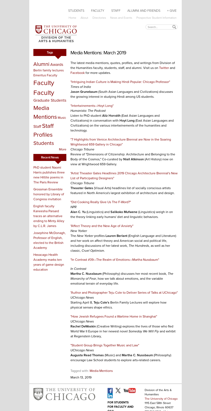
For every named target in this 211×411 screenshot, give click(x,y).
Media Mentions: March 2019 (98, 52)
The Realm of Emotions (113, 259)
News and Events (121, 18)
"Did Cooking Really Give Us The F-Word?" (100, 202)
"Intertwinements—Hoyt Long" (92, 105)
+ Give (172, 10)
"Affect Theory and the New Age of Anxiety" (101, 226)
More (62, 149)
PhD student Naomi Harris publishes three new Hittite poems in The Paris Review (49, 175)
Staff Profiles (43, 130)
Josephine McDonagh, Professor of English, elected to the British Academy (49, 240)
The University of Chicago (161, 399)
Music (62, 117)
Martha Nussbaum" (145, 259)
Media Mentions (45, 112)
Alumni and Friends (143, 10)
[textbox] (161, 26)
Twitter (164, 67)
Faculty (97, 10)
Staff (116, 10)
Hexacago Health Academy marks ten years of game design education (48, 262)
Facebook (77, 72)
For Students (118, 402)
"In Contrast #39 (82, 259)
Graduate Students (49, 100)
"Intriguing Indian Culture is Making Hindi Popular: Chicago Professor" (120, 81)
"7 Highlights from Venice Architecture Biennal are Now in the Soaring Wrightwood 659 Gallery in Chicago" (120, 142)
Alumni (41, 64)
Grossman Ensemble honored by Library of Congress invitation (48, 194)
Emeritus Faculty (45, 75)
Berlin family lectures (48, 70)
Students (76, 10)
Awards (56, 65)
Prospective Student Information (156, 18)
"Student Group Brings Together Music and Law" (104, 345)
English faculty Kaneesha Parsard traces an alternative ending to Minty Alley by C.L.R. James (48, 216)
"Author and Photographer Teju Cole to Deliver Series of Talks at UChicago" (124, 292)
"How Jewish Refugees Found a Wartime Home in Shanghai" (113, 316)
